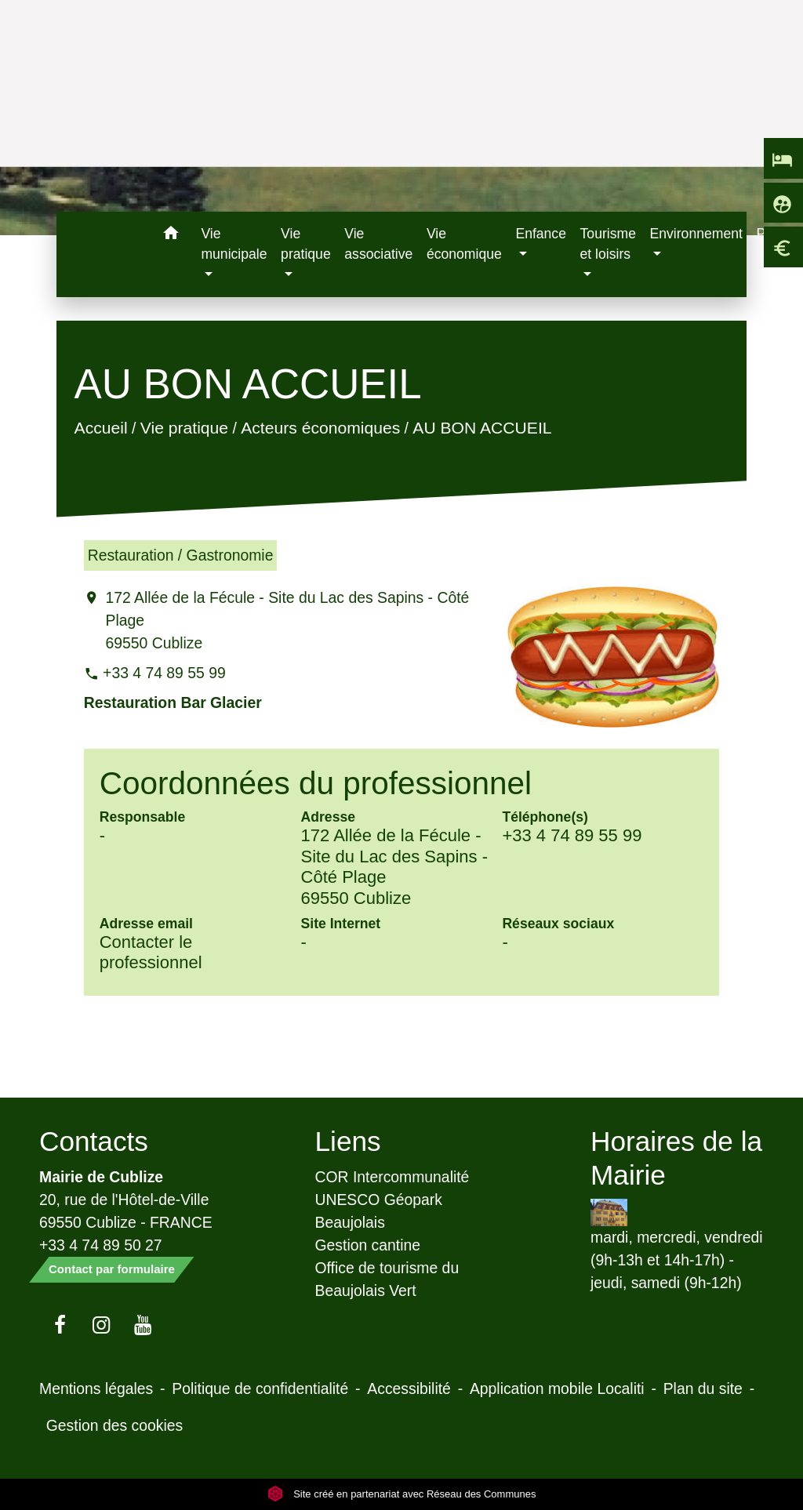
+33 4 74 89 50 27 (100, 1245)
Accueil (100, 428)
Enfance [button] (540, 233)
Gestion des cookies (114, 1425)
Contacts (93, 1141)
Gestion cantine (368, 1245)
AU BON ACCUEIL (481, 428)
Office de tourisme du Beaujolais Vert (387, 1279)
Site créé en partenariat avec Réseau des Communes (401, 1494)
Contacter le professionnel (151, 952)
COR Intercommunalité (392, 1176)
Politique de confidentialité (260, 1388)
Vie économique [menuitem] (464, 244)
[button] (170, 236)
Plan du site (703, 1388)
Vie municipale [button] (234, 244)
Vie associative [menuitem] (378, 244)
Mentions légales (96, 1388)
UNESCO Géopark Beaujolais (378, 1211)
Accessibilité (409, 1388)
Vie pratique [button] (306, 244)
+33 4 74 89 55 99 (164, 672)
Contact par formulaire (112, 1269)
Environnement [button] (696, 233)
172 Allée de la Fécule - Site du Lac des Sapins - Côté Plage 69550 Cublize (287, 620)
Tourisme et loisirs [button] (608, 244)
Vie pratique (183, 428)
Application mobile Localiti (557, 1388)
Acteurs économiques (320, 428)
